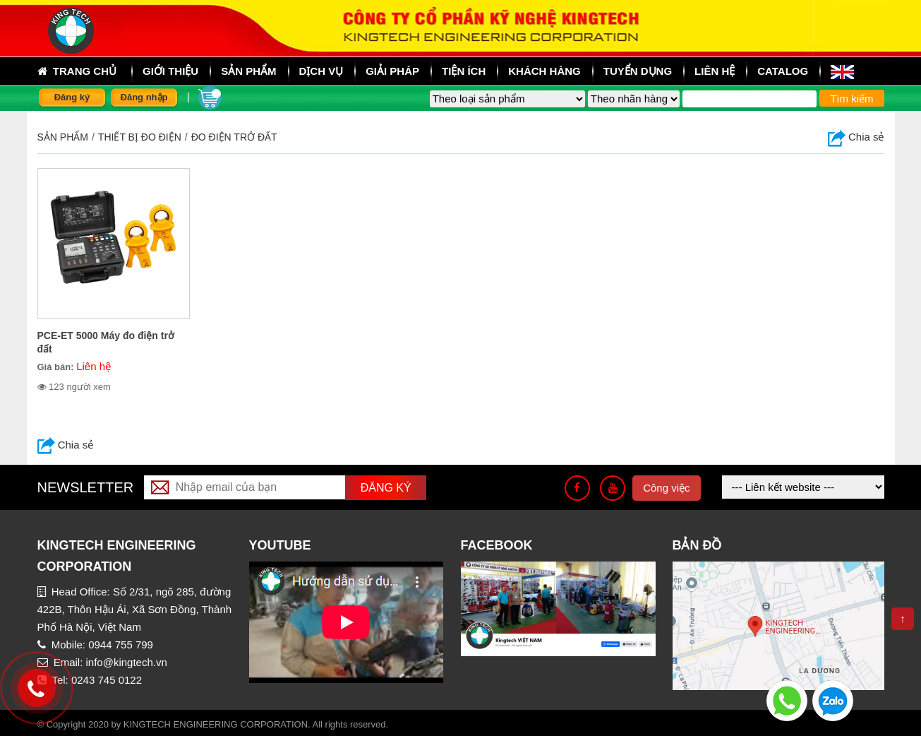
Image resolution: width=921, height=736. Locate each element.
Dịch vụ (321, 71)
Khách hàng (544, 71)
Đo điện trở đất (234, 137)
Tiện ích (464, 71)
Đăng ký (72, 97)
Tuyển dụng (637, 71)
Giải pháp (392, 71)
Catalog (782, 71)
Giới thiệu (170, 71)
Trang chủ (77, 71)
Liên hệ (714, 71)
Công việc (666, 488)
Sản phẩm (62, 137)
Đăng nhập (144, 97)
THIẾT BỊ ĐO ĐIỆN (139, 137)
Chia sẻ (856, 137)
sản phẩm (248, 71)
